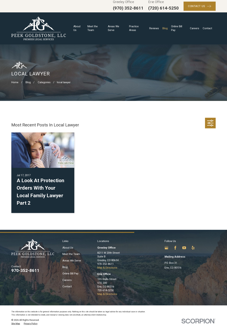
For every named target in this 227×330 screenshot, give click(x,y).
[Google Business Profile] (166, 248)
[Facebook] (175, 248)
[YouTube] (184, 248)
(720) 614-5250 (163, 8)
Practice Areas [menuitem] (134, 28)
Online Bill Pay (70, 273)
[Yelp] (193, 248)
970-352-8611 (25, 270)
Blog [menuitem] (165, 28)
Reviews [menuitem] (154, 28)
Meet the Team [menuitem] (92, 28)
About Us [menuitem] (77, 28)
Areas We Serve (71, 260)
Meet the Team (71, 254)
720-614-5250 (105, 290)
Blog (65, 267)
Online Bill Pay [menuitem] (176, 28)
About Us (67, 247)
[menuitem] (15, 323)
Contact (67, 286)
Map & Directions (107, 267)
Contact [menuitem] (207, 28)
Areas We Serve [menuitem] (113, 28)
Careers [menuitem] (194, 28)
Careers (67, 280)
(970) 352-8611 (128, 8)
